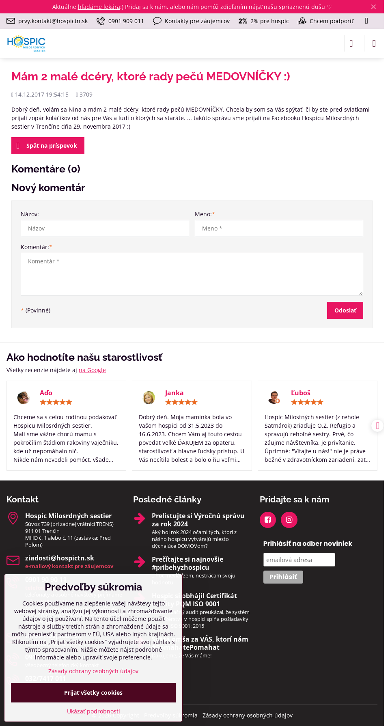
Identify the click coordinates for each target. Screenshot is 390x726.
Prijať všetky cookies (93, 692)
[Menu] (374, 43)
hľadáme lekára (99, 7)
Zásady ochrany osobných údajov (248, 715)
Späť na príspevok (46, 146)
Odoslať (345, 310)
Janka (174, 392)
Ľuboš (300, 392)
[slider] (56, 402)
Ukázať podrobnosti (93, 711)
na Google (92, 370)
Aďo (46, 392)
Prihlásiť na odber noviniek (308, 543)
